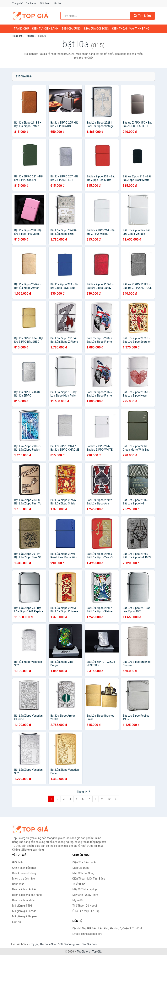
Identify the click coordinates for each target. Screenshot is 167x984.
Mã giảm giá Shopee (24, 916)
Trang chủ (17, 3)
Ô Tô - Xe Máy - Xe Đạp (86, 911)
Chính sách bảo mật (24, 867)
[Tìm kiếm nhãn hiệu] (95, 16)
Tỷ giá (35, 944)
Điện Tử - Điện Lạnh (45, 28)
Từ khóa (30, 36)
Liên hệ (57, 3)
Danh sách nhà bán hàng (27, 894)
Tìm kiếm (142, 16)
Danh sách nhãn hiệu (24, 889)
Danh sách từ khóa (23, 900)
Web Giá (81, 944)
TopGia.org (83, 951)
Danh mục (31, 3)
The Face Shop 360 (51, 944)
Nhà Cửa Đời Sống (96, 28)
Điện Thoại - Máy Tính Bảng (130, 28)
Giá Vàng (69, 944)
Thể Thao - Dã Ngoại (85, 905)
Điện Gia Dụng (71, 28)
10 (108, 798)
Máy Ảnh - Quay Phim (85, 894)
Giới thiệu (45, 3)
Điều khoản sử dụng (24, 873)
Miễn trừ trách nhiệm (24, 878)
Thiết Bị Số (79, 884)
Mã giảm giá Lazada (24, 911)
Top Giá (96, 951)
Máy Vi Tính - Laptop (85, 889)
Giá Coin (92, 944)
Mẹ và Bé (78, 900)
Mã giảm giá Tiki (22, 905)
